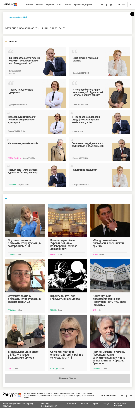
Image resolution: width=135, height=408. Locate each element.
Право (39, 4)
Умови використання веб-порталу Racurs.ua (18, 404)
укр (119, 5)
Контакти (71, 403)
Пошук (106, 403)
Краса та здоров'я (83, 4)
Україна (50, 4)
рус (123, 5)
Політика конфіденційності (49, 404)
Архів (95, 403)
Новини (29, 4)
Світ (59, 4)
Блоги (68, 4)
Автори (84, 403)
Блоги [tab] (13, 42)
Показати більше (67, 378)
